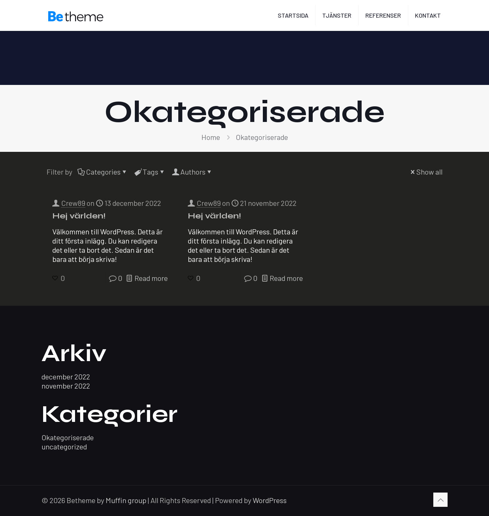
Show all (425, 171)
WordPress (270, 500)
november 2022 (65, 385)
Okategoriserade (67, 437)
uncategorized (64, 446)
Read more (151, 277)
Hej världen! (79, 216)
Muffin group (126, 500)
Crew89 (73, 202)
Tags (150, 171)
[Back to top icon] (440, 500)
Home (210, 136)
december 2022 (65, 376)
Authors (192, 171)
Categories (102, 171)
